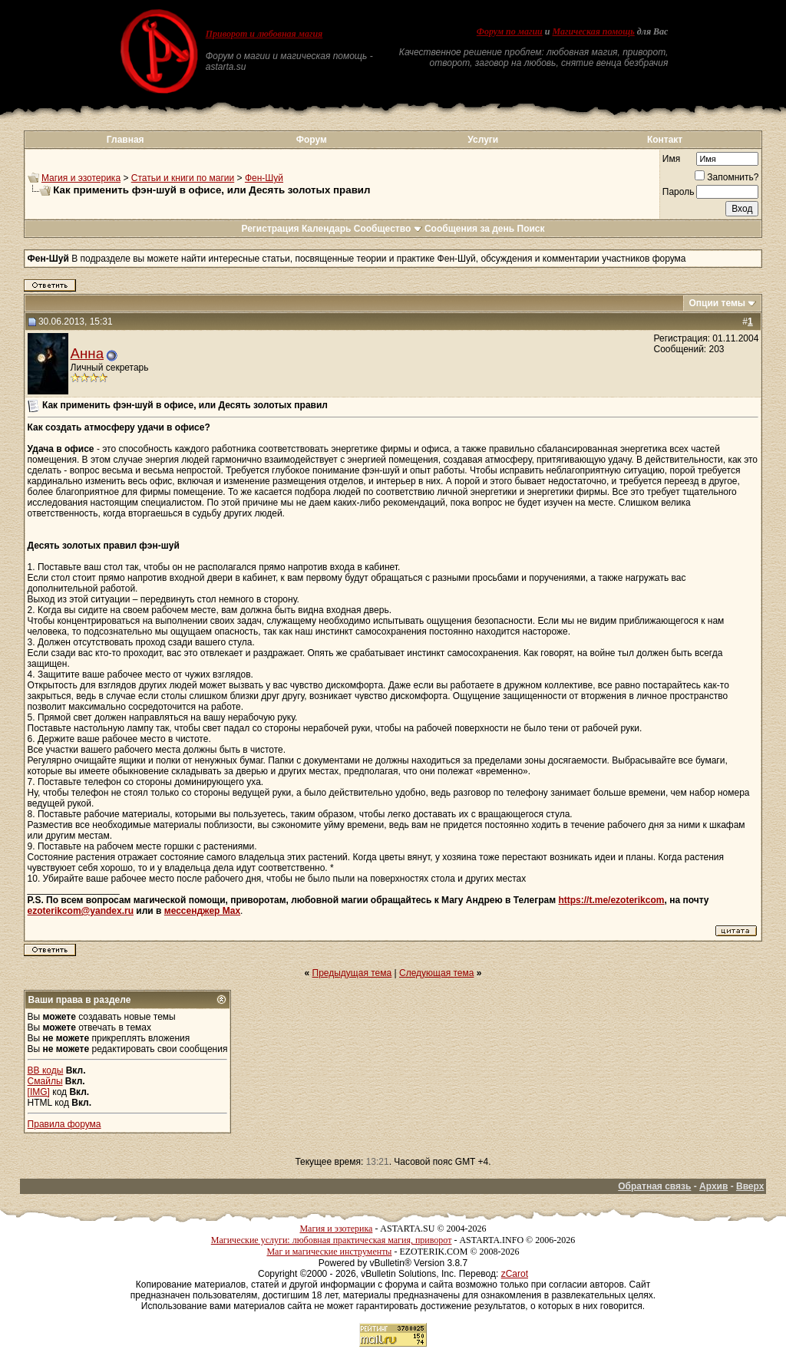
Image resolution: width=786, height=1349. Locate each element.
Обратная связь (654, 1186)
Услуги (482, 139)
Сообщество (388, 228)
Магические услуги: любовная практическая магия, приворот (331, 1240)
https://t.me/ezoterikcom (611, 900)
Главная (125, 139)
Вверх (750, 1186)
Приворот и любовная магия (264, 33)
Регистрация (270, 228)
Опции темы (717, 303)
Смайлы (45, 1081)
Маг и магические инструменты (328, 1251)
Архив (713, 1186)
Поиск (531, 228)
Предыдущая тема (352, 973)
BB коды (46, 1070)
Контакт (664, 139)
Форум (311, 139)
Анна (87, 353)
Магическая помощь (593, 31)
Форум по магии (510, 31)
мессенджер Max (202, 910)
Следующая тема (436, 973)
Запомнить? (726, 177)
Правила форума (64, 1124)
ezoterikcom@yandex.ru (81, 910)
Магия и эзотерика (81, 178)
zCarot (514, 1273)
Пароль (678, 191)
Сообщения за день (469, 228)
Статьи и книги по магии (182, 178)
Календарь (327, 228)
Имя (671, 158)
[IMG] (39, 1092)
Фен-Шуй (264, 178)
